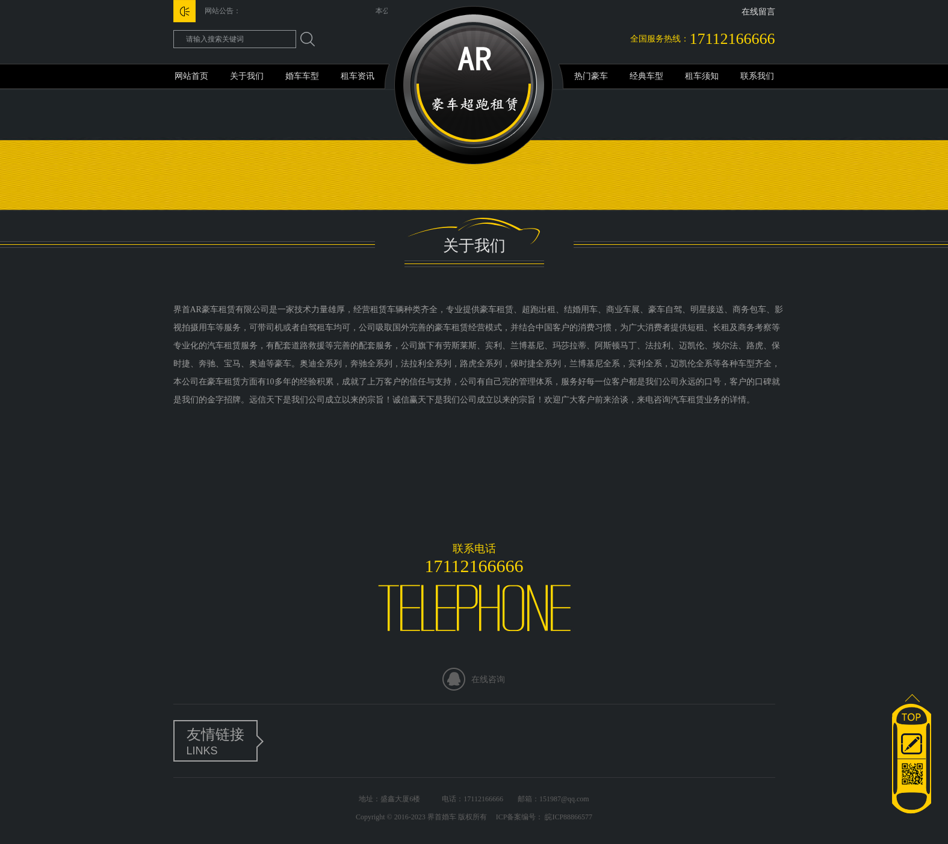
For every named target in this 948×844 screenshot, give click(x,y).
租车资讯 (357, 76)
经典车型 (646, 76)
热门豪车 (591, 76)
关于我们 (247, 76)
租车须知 (702, 76)
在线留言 (758, 11)
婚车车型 (302, 76)
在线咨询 (488, 679)
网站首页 (191, 76)
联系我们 (757, 76)
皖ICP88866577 (567, 817)
